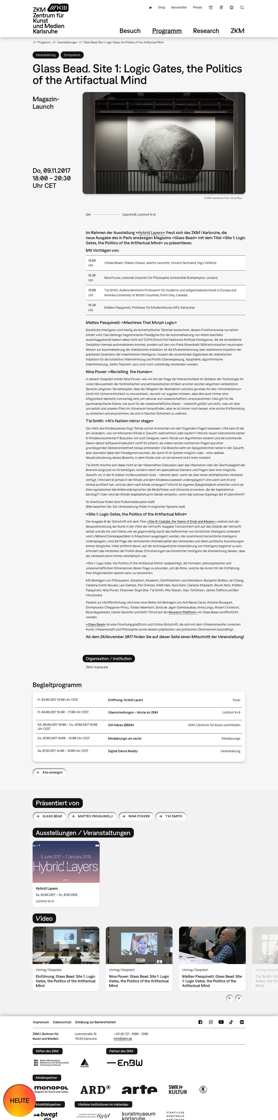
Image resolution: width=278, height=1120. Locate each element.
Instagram (210, 1022)
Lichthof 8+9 (231, 712)
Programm (167, 30)
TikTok (231, 1022)
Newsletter (179, 7)
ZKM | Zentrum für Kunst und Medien (214, 725)
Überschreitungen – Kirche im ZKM (133, 712)
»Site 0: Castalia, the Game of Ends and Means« (181, 521)
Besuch (130, 30)
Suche (241, 7)
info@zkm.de (123, 1039)
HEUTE (19, 1100)
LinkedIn (241, 1022)
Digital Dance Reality (123, 751)
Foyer (236, 700)
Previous (229, 998)
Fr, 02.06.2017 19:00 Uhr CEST (58, 699)
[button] (164, 143)
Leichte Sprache (210, 7)
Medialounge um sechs (124, 738)
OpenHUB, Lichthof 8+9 (139, 214)
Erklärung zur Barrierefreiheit (95, 1022)
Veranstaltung (230, 751)
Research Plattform (183, 612)
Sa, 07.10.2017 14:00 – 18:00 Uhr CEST (63, 751)
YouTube (221, 1022)
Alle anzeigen (53, 772)
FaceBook (200, 1022)
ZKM (237, 30)
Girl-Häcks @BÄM (121, 725)
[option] (68, 874)
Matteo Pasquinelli (95, 816)
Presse (197, 7)
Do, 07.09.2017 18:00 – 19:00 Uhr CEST (64, 738)
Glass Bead (52, 816)
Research (206, 30)
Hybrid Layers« (151, 232)
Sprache (231, 7)
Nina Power (139, 816)
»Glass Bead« (96, 624)
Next (238, 998)
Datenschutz (62, 1022)
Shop (161, 7)
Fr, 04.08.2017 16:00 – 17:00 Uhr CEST (63, 712)
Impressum (41, 1022)
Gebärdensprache (221, 7)
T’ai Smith (173, 816)
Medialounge (231, 738)
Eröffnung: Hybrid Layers (125, 700)
